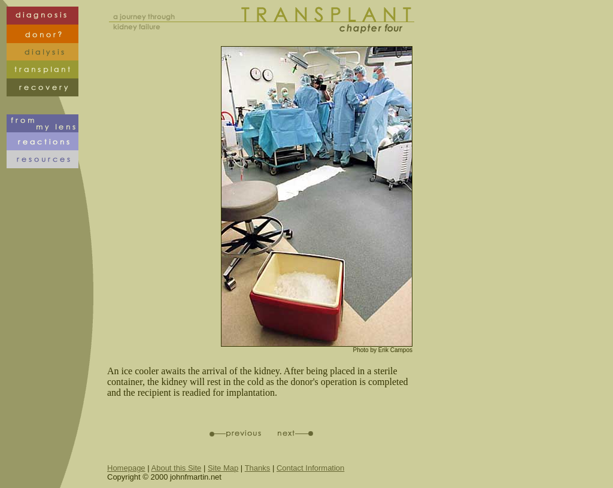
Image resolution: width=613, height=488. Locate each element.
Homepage (126, 467)
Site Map (223, 467)
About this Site (176, 467)
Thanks (258, 467)
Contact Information (310, 467)
